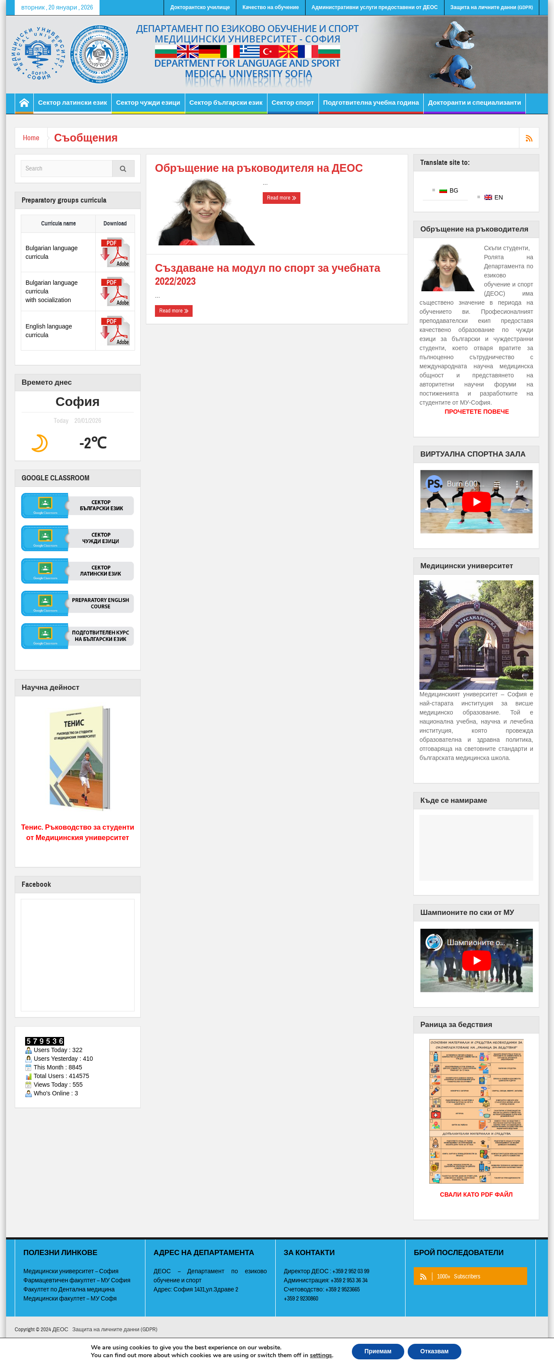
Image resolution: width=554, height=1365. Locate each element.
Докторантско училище (200, 7)
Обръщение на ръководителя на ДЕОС (259, 168)
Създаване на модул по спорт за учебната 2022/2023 (267, 275)
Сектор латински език (72, 106)
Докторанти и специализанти (474, 106)
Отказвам (435, 1351)
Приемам (377, 1351)
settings (320, 1355)
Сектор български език (226, 106)
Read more (281, 198)
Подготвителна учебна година (371, 106)
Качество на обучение (270, 7)
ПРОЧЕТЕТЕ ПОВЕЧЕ (476, 411)
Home (32, 137)
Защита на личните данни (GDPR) (492, 7)
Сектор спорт (293, 106)
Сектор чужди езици (148, 106)
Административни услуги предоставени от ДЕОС (375, 7)
